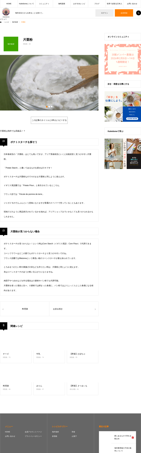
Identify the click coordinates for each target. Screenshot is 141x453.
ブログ (96, 4)
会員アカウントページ (33, 432)
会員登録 (124, 13)
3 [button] (51, 106)
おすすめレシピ (79, 4)
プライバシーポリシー (33, 436)
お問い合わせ (132, 4)
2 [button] (49, 106)
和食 (73, 432)
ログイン (104, 13)
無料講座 (61, 4)
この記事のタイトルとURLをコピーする (49, 120)
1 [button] (47, 106)
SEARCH (138, 12)
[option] (49, 83)
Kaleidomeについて (26, 4)
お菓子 (74, 436)
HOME (8, 4)
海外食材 (55, 432)
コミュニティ (44, 4)
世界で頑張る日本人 (114, 4)
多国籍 (54, 436)
